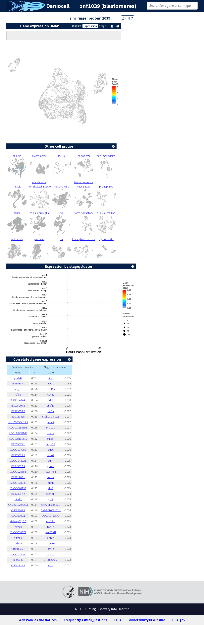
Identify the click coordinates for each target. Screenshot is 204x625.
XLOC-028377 (18, 532)
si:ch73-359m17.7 (18, 422)
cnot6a (51, 389)
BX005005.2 (18, 405)
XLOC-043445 (18, 400)
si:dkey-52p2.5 (18, 521)
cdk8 (51, 400)
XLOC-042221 (18, 460)
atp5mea (51, 471)
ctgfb (18, 389)
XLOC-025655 (18, 471)
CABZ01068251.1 (51, 510)
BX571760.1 (18, 477)
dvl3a (51, 411)
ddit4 (51, 460)
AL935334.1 (18, 383)
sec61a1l (51, 532)
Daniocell (58, 6)
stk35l (50, 438)
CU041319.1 (18, 565)
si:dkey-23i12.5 (50, 416)
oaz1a (50, 477)
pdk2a (18, 543)
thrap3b (50, 427)
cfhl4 (18, 394)
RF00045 (18, 560)
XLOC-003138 (18, 488)
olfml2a (18, 538)
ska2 (50, 488)
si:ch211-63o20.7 (50, 505)
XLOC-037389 (18, 449)
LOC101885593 (18, 427)
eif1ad (50, 538)
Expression (90, 26)
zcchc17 (51, 494)
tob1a (50, 527)
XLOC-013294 (18, 554)
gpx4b (50, 466)
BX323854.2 (18, 411)
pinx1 (51, 378)
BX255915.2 (18, 455)
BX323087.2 (18, 494)
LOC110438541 (51, 515)
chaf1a (51, 405)
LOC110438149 (18, 433)
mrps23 (50, 444)
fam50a (50, 543)
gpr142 (18, 378)
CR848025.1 (18, 549)
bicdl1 (18, 499)
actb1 (50, 383)
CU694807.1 (18, 510)
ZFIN (127, 18)
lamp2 (50, 455)
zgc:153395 (18, 416)
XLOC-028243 (18, 483)
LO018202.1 (18, 515)
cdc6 (51, 449)
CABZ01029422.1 (18, 505)
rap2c (50, 554)
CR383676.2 (50, 560)
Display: (76, 26)
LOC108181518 (18, 438)
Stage (102, 26)
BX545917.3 (18, 466)
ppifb (51, 483)
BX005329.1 (18, 444)
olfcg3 (18, 527)
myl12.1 (50, 521)
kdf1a (50, 549)
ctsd (50, 565)
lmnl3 (51, 422)
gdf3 (50, 499)
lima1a (50, 433)
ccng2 (50, 394)
